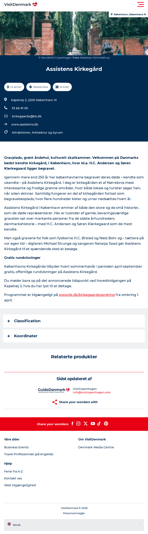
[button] (93, 4)
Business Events (16, 447)
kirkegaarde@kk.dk (27, 116)
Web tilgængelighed (20, 485)
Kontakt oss (13, 478)
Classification (24, 321)
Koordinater (22, 336)
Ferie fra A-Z (13, 471)
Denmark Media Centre (96, 447)
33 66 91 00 (20, 108)
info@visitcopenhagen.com (92, 392)
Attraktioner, (22, 132)
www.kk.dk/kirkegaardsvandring (87, 295)
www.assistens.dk (24, 124)
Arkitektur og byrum (47, 132)
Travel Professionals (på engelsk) (28, 454)
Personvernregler (74, 513)
